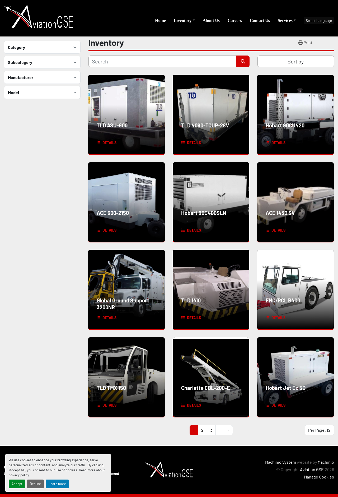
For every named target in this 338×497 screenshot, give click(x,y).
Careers (235, 20)
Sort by (296, 61)
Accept (17, 484)
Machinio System (280, 461)
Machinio (326, 461)
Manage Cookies (319, 476)
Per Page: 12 (319, 429)
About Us (211, 20)
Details (109, 142)
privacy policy (19, 475)
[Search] (162, 61)
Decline (35, 484)
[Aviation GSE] (169, 469)
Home (160, 20)
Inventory (183, 20)
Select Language (319, 20)
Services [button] (285, 20)
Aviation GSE (312, 469)
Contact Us (260, 20)
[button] (184, 20)
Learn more (57, 484)
